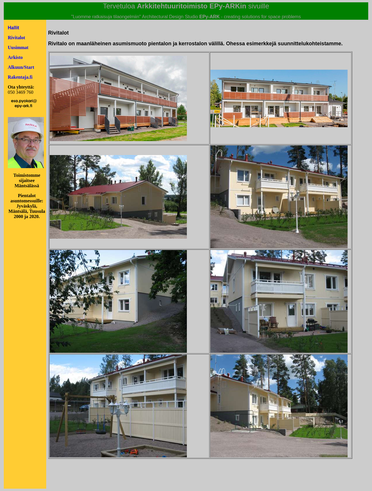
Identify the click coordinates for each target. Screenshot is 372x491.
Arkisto (15, 57)
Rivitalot (16, 37)
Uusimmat (18, 47)
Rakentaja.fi (20, 77)
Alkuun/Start (21, 67)
